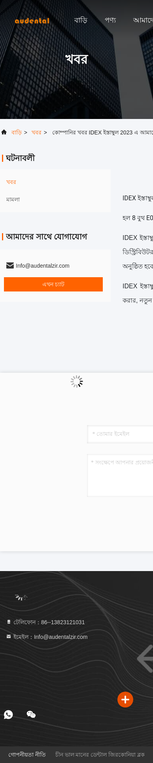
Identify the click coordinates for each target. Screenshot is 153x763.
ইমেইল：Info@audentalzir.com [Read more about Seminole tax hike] (47, 637)
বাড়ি (80, 20)
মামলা (13, 199)
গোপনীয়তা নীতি (27, 754)
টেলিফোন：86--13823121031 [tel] (45, 622)
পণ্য (110, 20)
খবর (37, 132)
